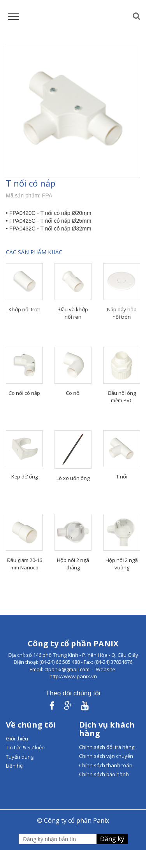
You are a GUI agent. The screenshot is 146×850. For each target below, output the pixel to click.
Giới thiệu (17, 738)
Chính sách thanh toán (105, 765)
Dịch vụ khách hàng (107, 728)
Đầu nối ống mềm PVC (122, 396)
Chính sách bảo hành (104, 774)
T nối (121, 476)
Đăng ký (112, 838)
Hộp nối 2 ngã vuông (122, 564)
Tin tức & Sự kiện (25, 747)
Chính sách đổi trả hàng (106, 747)
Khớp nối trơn (24, 309)
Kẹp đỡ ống (24, 476)
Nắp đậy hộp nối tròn (122, 313)
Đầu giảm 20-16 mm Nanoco (24, 564)
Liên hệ (14, 765)
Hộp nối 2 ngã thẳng (73, 564)
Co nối (73, 392)
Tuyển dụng (19, 756)
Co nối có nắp (24, 392)
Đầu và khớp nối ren (73, 313)
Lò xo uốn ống (73, 478)
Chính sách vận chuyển (106, 755)
